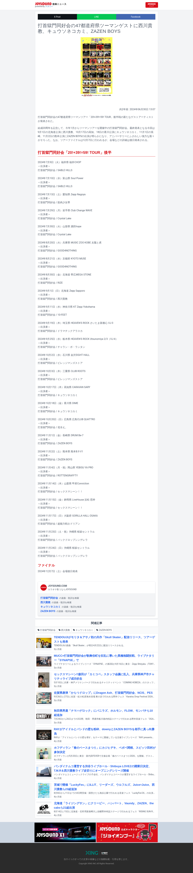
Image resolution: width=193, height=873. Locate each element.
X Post (57, 17)
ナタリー (49, 6)
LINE (96, 17)
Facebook (135, 17)
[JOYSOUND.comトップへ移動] (151, 5)
